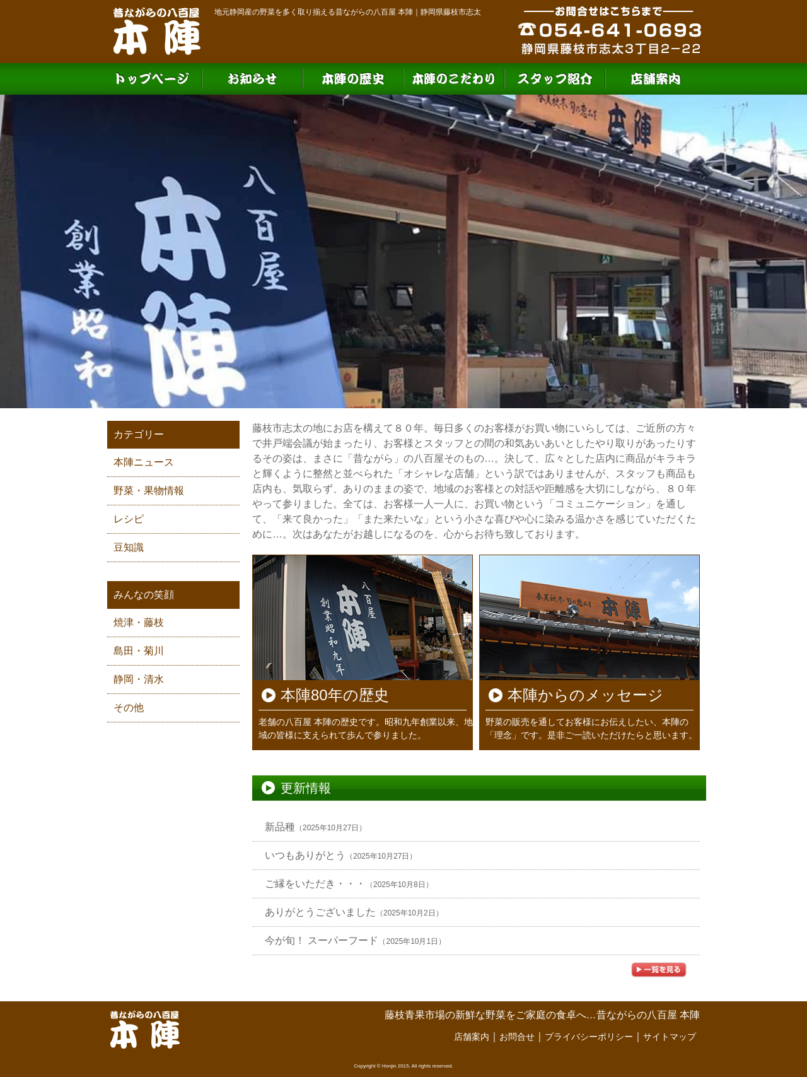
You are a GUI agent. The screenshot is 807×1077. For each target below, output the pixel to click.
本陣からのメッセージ (585, 694)
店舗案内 (471, 1037)
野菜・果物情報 (148, 490)
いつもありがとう (305, 855)
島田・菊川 (138, 650)
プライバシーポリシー (589, 1037)
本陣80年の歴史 (335, 694)
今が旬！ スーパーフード (321, 940)
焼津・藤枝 (138, 622)
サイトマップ (669, 1037)
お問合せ (517, 1037)
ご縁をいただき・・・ (315, 883)
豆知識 (128, 547)
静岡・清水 (138, 679)
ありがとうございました (320, 912)
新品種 (280, 826)
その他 (128, 707)
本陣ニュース (143, 462)
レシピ (128, 519)
